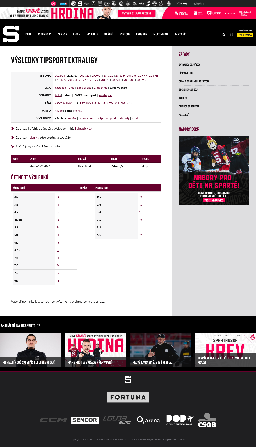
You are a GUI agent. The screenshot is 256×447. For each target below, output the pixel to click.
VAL (111, 103)
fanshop (141, 34)
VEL (117, 103)
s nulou (136, 118)
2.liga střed (100, 88)
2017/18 (131, 76)
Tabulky (183, 98)
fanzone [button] (125, 34)
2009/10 (117, 80)
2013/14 (72, 80)
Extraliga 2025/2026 (189, 64)
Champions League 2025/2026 (194, 81)
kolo (58, 95)
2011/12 (94, 80)
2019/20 (108, 76)
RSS (165, 439)
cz (223, 34)
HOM (82, 103)
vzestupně (105, 95)
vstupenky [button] (45, 34)
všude (59, 110)
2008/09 (129, 80)
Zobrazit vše (83, 128)
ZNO (123, 103)
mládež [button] (109, 34)
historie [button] (92, 34)
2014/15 (61, 80)
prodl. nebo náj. (119, 118)
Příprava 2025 (186, 73)
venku (78, 110)
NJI (100, 103)
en (231, 34)
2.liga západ (84, 88)
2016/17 (142, 76)
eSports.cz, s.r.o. (122, 439)
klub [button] (28, 34)
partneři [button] (181, 34)
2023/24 (60, 76)
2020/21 (96, 76)
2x (58, 227)
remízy (72, 118)
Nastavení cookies (176, 439)
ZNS (129, 103)
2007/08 (142, 80)
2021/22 (84, 76)
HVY (88, 103)
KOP (94, 103)
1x (58, 197)
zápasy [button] (62, 34)
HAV (69, 103)
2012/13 (83, 80)
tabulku (33, 137)
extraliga (60, 88)
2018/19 (120, 76)
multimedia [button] (161, 34)
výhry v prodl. (87, 118)
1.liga (71, 88)
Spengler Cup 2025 (189, 89)
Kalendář (184, 115)
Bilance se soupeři (189, 106)
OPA (105, 103)
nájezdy (103, 118)
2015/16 (153, 76)
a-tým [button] (77, 34)
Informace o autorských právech (146, 439)
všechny (60, 103)
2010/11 (105, 80)
